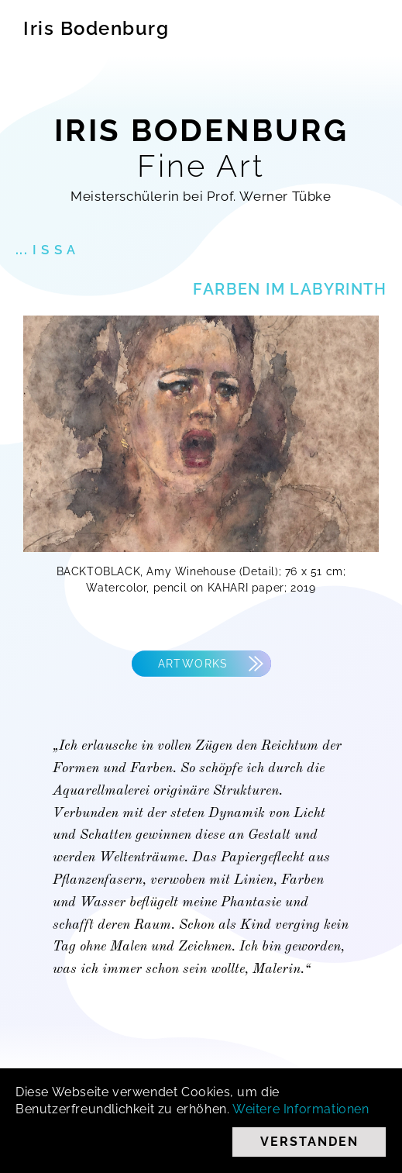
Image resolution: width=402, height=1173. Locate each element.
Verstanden (309, 1141)
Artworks (197, 663)
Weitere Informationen (300, 1109)
